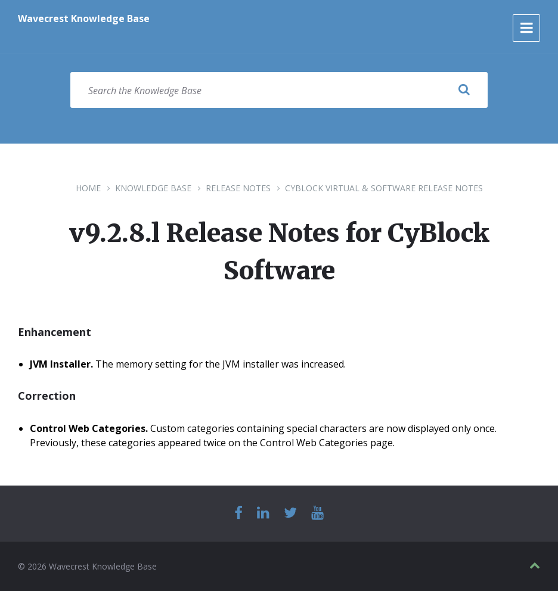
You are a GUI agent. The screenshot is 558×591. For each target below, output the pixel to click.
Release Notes (238, 188)
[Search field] (279, 90)
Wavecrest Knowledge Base (84, 18)
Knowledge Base (153, 188)
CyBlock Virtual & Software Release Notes (384, 188)
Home (88, 188)
